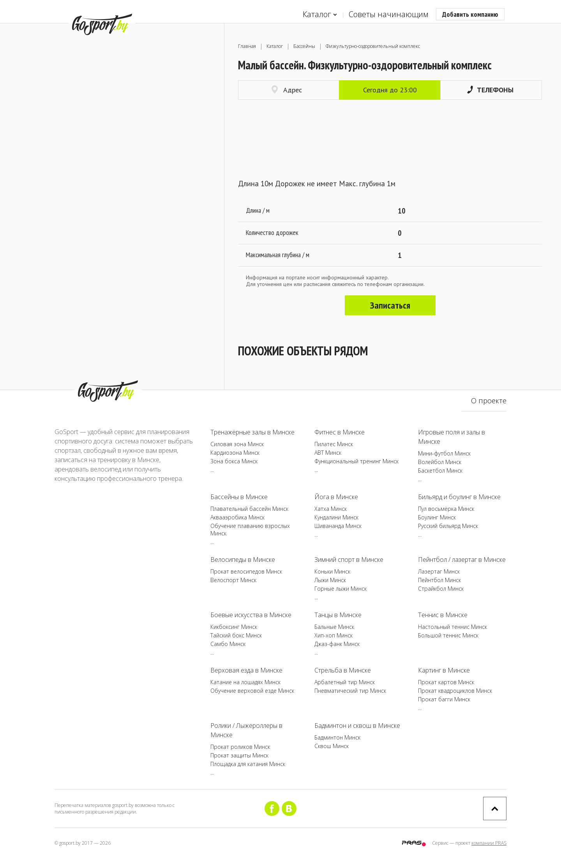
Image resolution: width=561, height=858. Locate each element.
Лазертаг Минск (439, 571)
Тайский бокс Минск (236, 635)
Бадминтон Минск (337, 737)
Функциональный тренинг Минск (356, 461)
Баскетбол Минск (440, 470)
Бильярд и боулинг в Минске (459, 497)
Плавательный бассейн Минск (249, 508)
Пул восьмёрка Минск (446, 508)
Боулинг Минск (437, 517)
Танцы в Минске (338, 615)
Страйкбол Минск (441, 588)
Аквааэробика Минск (237, 517)
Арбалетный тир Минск (344, 682)
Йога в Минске (336, 497)
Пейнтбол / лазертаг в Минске (462, 559)
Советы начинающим (388, 14)
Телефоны (490, 89)
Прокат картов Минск (446, 682)
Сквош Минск (331, 746)
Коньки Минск (332, 571)
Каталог (320, 15)
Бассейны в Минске (239, 497)
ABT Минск (327, 452)
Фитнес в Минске (339, 432)
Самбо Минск (227, 644)
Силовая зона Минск (237, 444)
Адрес (287, 89)
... (212, 469)
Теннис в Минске (443, 615)
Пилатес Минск (333, 444)
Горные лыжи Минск (340, 588)
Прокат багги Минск (444, 699)
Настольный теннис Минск (452, 626)
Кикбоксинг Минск (233, 626)
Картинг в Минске (444, 670)
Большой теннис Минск (448, 635)
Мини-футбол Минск (444, 453)
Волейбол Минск (439, 462)
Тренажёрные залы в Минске (252, 432)
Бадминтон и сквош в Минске (357, 725)
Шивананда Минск (338, 526)
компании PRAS (488, 843)
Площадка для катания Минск (247, 764)
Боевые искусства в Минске (250, 615)
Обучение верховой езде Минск (252, 690)
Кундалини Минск (336, 517)
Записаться (390, 305)
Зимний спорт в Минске (348, 559)
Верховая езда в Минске (246, 670)
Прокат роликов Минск (240, 746)
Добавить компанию (470, 14)
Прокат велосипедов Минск (246, 571)
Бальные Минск (334, 626)
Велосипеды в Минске (242, 559)
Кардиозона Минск (234, 452)
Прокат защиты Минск (239, 755)
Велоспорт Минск (233, 580)
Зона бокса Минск (234, 461)
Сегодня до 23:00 (390, 89)
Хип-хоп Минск (333, 635)
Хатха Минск (330, 508)
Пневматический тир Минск (350, 690)
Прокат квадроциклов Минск (455, 690)
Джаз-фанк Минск (337, 644)
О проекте (488, 400)
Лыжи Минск (330, 580)
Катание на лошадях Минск (245, 682)
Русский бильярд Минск (448, 526)
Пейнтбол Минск (439, 580)
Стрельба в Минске (342, 670)
